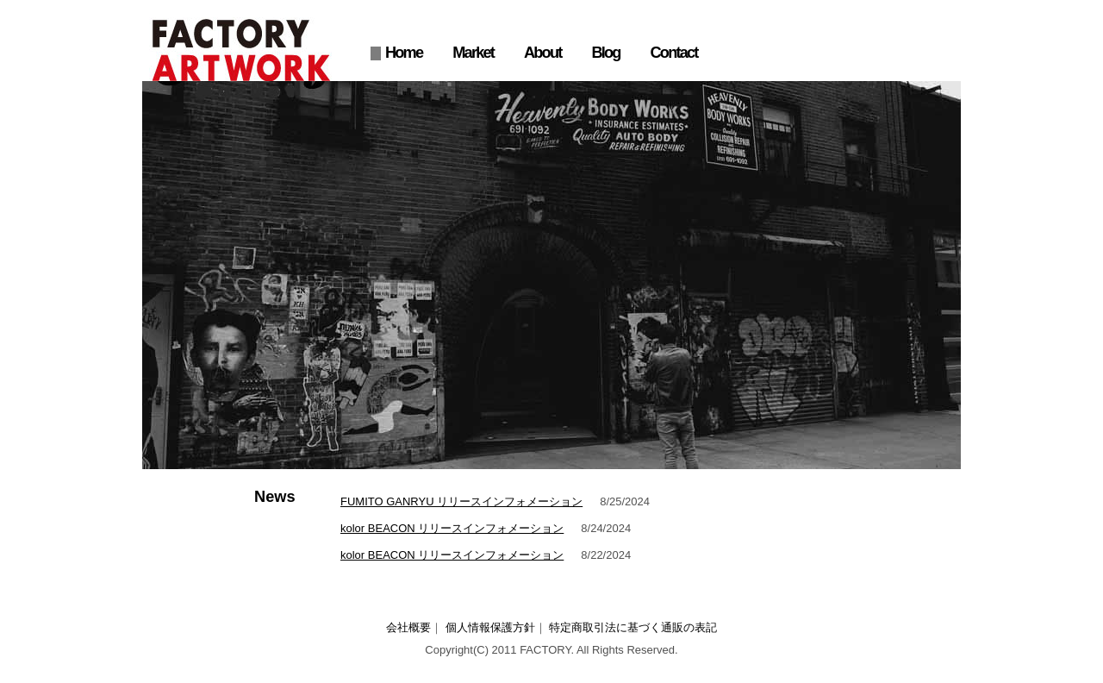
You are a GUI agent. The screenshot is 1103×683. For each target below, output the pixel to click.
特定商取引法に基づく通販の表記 (633, 627)
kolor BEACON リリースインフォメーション (452, 528)
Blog (605, 52)
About (542, 52)
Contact (674, 52)
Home (403, 52)
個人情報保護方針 (490, 627)
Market (473, 52)
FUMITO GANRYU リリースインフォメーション (461, 501)
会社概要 (408, 627)
